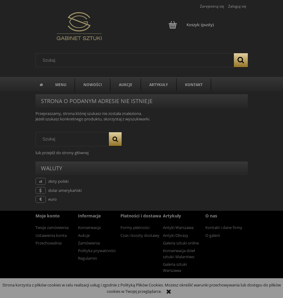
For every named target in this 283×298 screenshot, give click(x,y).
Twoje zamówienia (52, 227)
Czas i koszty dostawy (140, 235)
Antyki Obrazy (175, 235)
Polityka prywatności (97, 250)
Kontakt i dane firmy (223, 227)
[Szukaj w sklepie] (136, 60)
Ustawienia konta (51, 235)
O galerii (212, 235)
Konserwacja (89, 227)
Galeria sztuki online (181, 243)
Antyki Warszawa (178, 227)
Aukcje (84, 235)
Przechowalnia (48, 243)
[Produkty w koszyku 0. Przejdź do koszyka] (191, 24)
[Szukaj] (241, 60)
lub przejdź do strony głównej (62, 152)
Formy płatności (135, 227)
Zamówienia (89, 243)
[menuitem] (61, 84)
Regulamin (87, 258)
